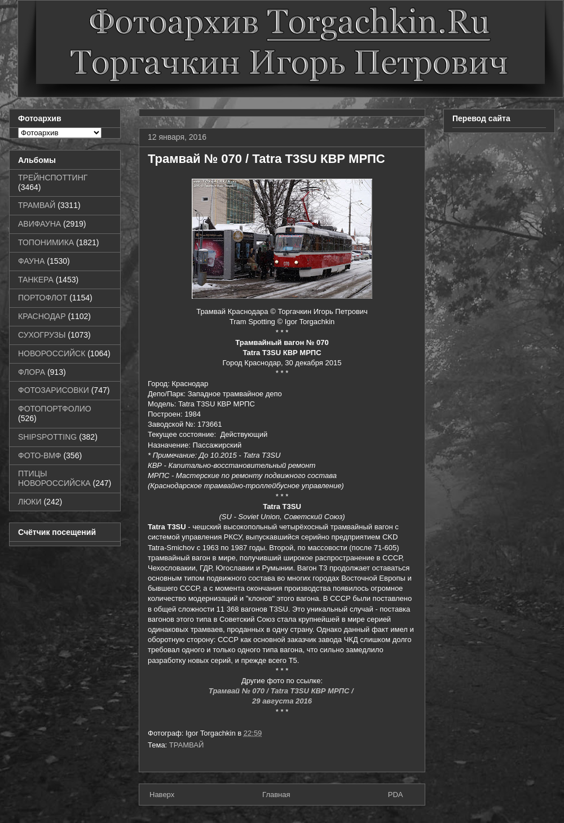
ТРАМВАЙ (186, 745)
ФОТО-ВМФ (39, 455)
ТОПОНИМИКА (46, 242)
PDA (395, 794)
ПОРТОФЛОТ (42, 297)
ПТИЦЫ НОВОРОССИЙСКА (54, 478)
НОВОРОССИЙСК (51, 353)
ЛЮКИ (30, 501)
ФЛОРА (31, 372)
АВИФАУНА (39, 223)
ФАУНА (31, 261)
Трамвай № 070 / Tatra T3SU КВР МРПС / (282, 691)
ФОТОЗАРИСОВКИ (53, 390)
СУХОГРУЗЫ (41, 334)
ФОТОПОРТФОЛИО (54, 408)
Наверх (161, 794)
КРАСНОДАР (42, 316)
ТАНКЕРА (36, 279)
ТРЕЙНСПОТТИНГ (52, 177)
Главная (276, 794)
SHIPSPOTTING (47, 436)
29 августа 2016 (282, 701)
